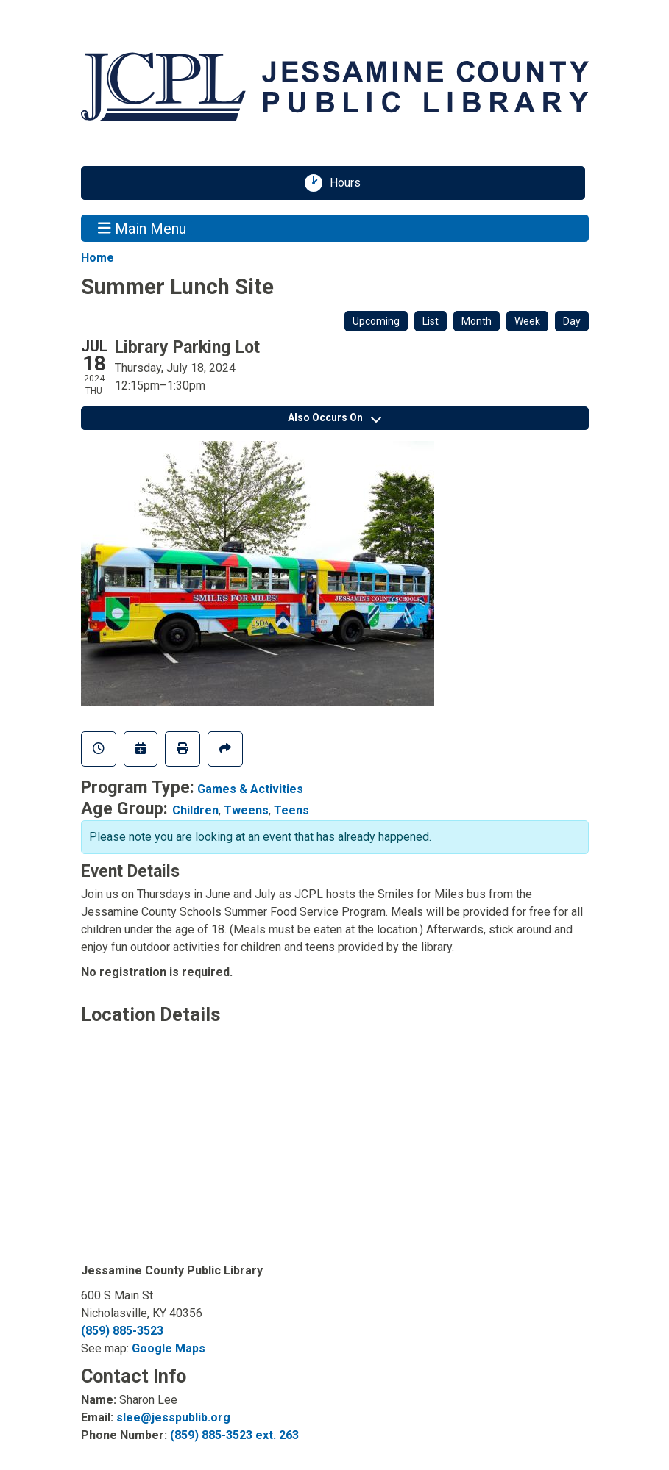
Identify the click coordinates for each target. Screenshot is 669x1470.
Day (572, 321)
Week (527, 321)
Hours (350, 183)
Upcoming (376, 321)
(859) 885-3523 (122, 1331)
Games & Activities (250, 789)
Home (97, 258)
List (430, 321)
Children (195, 810)
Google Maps (168, 1348)
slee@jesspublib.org (173, 1417)
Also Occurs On (334, 417)
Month (476, 321)
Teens (291, 810)
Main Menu (142, 227)
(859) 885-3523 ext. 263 (234, 1435)
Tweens (246, 810)
